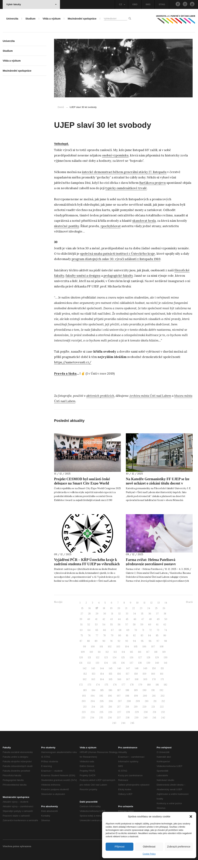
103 (118, 646)
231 (154, 712)
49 (158, 619)
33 (127, 613)
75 (81, 635)
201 (154, 695)
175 (106, 684)
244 (123, 723)
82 (134, 635)
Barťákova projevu (152, 183)
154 (102, 673)
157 (127, 673)
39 (80, 619)
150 (154, 668)
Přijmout (119, 846)
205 (102, 701)
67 (112, 630)
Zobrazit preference (178, 846)
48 (150, 619)
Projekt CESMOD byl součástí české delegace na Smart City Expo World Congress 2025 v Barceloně (82, 483)
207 (120, 701)
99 (84, 646)
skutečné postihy (66, 226)
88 (88, 641)
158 (136, 673)
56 (119, 624)
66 (104, 630)
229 (137, 712)
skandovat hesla (144, 221)
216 (110, 706)
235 (101, 717)
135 (114, 662)
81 (127, 635)
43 (111, 619)
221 (153, 706)
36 (149, 613)
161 (161, 673)
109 (83, 651)
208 (129, 701)
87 (81, 641)
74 (165, 630)
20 (118, 608)
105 (135, 646)
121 (89, 657)
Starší (189, 602)
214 (93, 706)
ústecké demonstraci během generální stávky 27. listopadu (124, 172)
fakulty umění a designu (83, 276)
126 (131, 657)
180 (149, 684)
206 (111, 701)
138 (140, 662)
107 (153, 646)
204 (93, 701)
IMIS (148, 4)
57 (126, 624)
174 (98, 684)
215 (101, 706)
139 (148, 662)
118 (155, 651)
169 (145, 679)
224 (93, 712)
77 (97, 635)
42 (103, 619)
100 (93, 646)
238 (127, 717)
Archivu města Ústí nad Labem (150, 396)
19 (111, 608)
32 (119, 613)
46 (134, 619)
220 (144, 706)
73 (158, 630)
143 (93, 668)
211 (154, 701)
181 (157, 684)
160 (153, 673)
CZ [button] (122, 4)
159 (144, 673)
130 (165, 657)
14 (166, 602)
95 (142, 641)
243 (114, 723)
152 (85, 673)
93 (126, 641)
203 (84, 701)
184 (93, 690)
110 (91, 651)
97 (157, 641)
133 (97, 662)
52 (89, 624)
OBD (134, 4)
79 (112, 635)
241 (154, 717)
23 (141, 608)
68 (120, 630)
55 (111, 624)
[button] (191, 816)
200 (145, 695)
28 (89, 613)
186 (110, 690)
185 (102, 690)
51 (81, 624)
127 (140, 657)
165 (110, 679)
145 (110, 668)
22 (133, 608)
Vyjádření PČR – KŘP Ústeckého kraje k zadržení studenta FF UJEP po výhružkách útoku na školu (87, 564)
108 (161, 646)
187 (119, 690)
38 (165, 613)
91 (111, 641)
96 (150, 641)
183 (85, 690)
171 (162, 679)
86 (164, 635)
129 (157, 657)
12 (151, 602)
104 (127, 646)
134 (106, 662)
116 (139, 651)
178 (132, 684)
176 (115, 684)
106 (144, 646)
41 (96, 619)
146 (119, 668)
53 (96, 624)
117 (147, 651)
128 (148, 657)
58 (134, 624)
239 (136, 717)
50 (166, 619)
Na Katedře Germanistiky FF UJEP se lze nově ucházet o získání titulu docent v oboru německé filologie (157, 483)
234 (92, 717)
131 (80, 662)
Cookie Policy (149, 854)
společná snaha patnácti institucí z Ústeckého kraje (117, 254)
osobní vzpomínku (115, 155)
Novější (58, 602)
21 (126, 608)
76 (89, 635)
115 (131, 651)
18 (104, 608)
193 (84, 695)
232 (163, 712)
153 (93, 673)
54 (104, 624)
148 (136, 668)
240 (145, 717)
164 (102, 679)
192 (161, 690)
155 (110, 673)
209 (138, 701)
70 (135, 630)
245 (132, 723)
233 (83, 717)
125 (123, 657)
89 (96, 641)
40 (88, 619)
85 (157, 635)
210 (146, 701)
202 (163, 695)
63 (81, 630)
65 (96, 630)
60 (149, 624)
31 (112, 613)
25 (156, 608)
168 (136, 679)
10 (137, 602)
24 (148, 608)
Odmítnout (149, 846)
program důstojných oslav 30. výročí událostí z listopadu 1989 (116, 259)
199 (136, 695)
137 (131, 662)
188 (127, 690)
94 (134, 641)
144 (102, 668)
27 (82, 613)
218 (127, 706)
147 (128, 668)
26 (164, 608)
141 (165, 662)
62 (164, 624)
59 (142, 624)
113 (115, 651)
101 (101, 646)
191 (153, 690)
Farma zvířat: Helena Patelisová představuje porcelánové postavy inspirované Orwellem (151, 564)
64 (89, 630)
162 (84, 679)
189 (136, 690)
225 (101, 712)
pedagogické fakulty (118, 276)
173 (89, 684)
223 (84, 712)
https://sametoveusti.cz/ (72, 362)
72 (150, 630)
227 (119, 712)
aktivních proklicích (100, 396)
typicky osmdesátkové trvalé (126, 188)
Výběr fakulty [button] (31, 4)
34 (134, 613)
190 (144, 690)
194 (93, 695)
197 (118, 695)
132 (89, 662)
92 (119, 641)
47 (142, 619)
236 (110, 717)
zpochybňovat (110, 226)
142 (84, 668)
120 (81, 657)
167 (128, 679)
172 (81, 684)
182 (165, 684)
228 (128, 712)
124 (114, 657)
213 (84, 706)
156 (119, 673)
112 (107, 651)
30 (104, 613)
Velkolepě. (61, 144)
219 (135, 706)
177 (123, 684)
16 (89, 608)
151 (162, 668)
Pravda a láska (65, 374)
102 (110, 646)
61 (157, 624)
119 (164, 651)
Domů (61, 107)
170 (154, 679)
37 (157, 613)
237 (119, 717)
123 (106, 657)
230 (146, 712)
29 (97, 613)
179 (140, 684)
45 (127, 619)
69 (127, 630)
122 (97, 657)
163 (93, 679)
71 (143, 630)
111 (99, 651)
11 (144, 602)
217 (118, 706)
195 (101, 695)
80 (119, 635)
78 (104, 635)
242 (163, 717)
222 (162, 706)
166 (119, 679)
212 (163, 701)
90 (103, 641)
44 (119, 619)
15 (82, 608)
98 (165, 641)
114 (123, 651)
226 (110, 712)
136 (123, 662)
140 (157, 662)
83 (142, 635)
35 (142, 613)
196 (110, 695)
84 (149, 635)
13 (159, 602)
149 (145, 668)
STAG (162, 4)
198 (127, 695)
